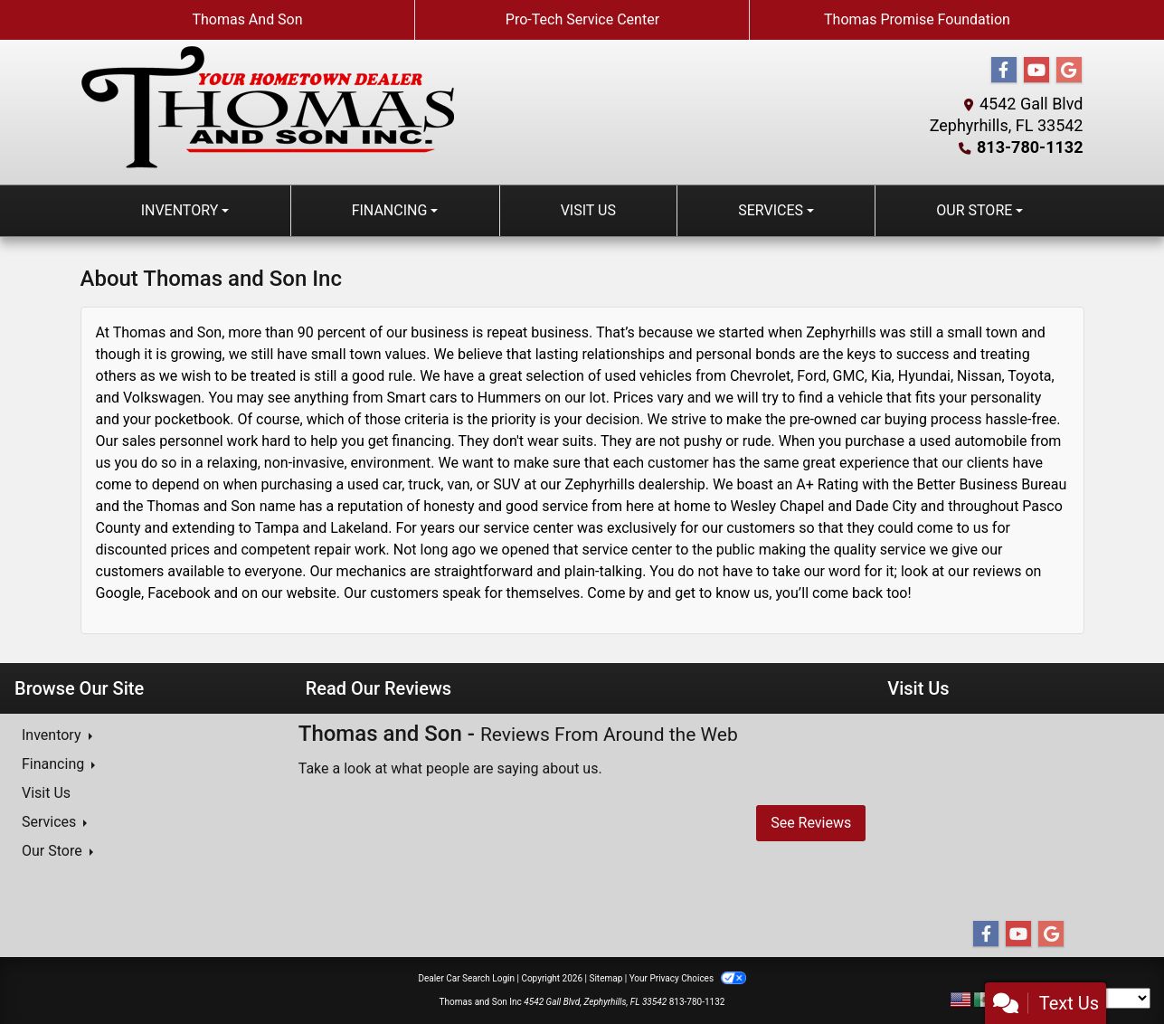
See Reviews (811, 822)
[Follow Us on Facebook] (1004, 70)
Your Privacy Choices (687, 978)
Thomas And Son (247, 19)
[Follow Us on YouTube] (1036, 70)
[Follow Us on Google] (1069, 70)
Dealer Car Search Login (466, 978)
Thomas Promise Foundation (917, 19)
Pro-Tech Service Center (582, 19)
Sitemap (605, 978)
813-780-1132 (1030, 146)
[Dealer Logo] (267, 106)
